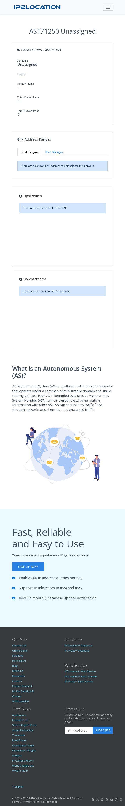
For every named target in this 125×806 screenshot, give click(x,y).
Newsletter (18, 676)
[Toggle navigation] (108, 7)
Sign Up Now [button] (28, 566)
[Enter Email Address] (79, 730)
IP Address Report (22, 760)
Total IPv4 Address (28, 97)
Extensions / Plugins (24, 750)
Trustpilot (17, 786)
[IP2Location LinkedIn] (121, 799)
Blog (14, 666)
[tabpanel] (62, 166)
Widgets (17, 755)
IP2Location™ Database (78, 645)
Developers (19, 660)
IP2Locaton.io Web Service (80, 671)
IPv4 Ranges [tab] (30, 152)
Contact (16, 696)
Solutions (17, 655)
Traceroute (18, 735)
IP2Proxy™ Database (77, 650)
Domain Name (25, 83)
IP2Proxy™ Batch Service (79, 681)
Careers (17, 681)
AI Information (20, 701)
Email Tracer (19, 740)
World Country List (23, 765)
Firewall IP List (20, 720)
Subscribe (102, 730)
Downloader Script (23, 745)
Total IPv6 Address (28, 111)
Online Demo (20, 650)
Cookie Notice (49, 801)
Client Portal (19, 645)
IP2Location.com (38, 798)
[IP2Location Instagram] (116, 799)
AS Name (22, 60)
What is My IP (20, 770)
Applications (19, 715)
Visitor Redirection (23, 730)
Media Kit (17, 671)
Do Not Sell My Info (23, 691)
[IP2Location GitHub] (106, 799)
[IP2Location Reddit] (102, 799)
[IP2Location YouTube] (111, 799)
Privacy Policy (31, 801)
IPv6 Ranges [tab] (54, 152)
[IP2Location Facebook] (92, 799)
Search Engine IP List (24, 725)
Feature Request (22, 686)
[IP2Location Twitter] (97, 799)
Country (22, 74)
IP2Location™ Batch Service (81, 676)
